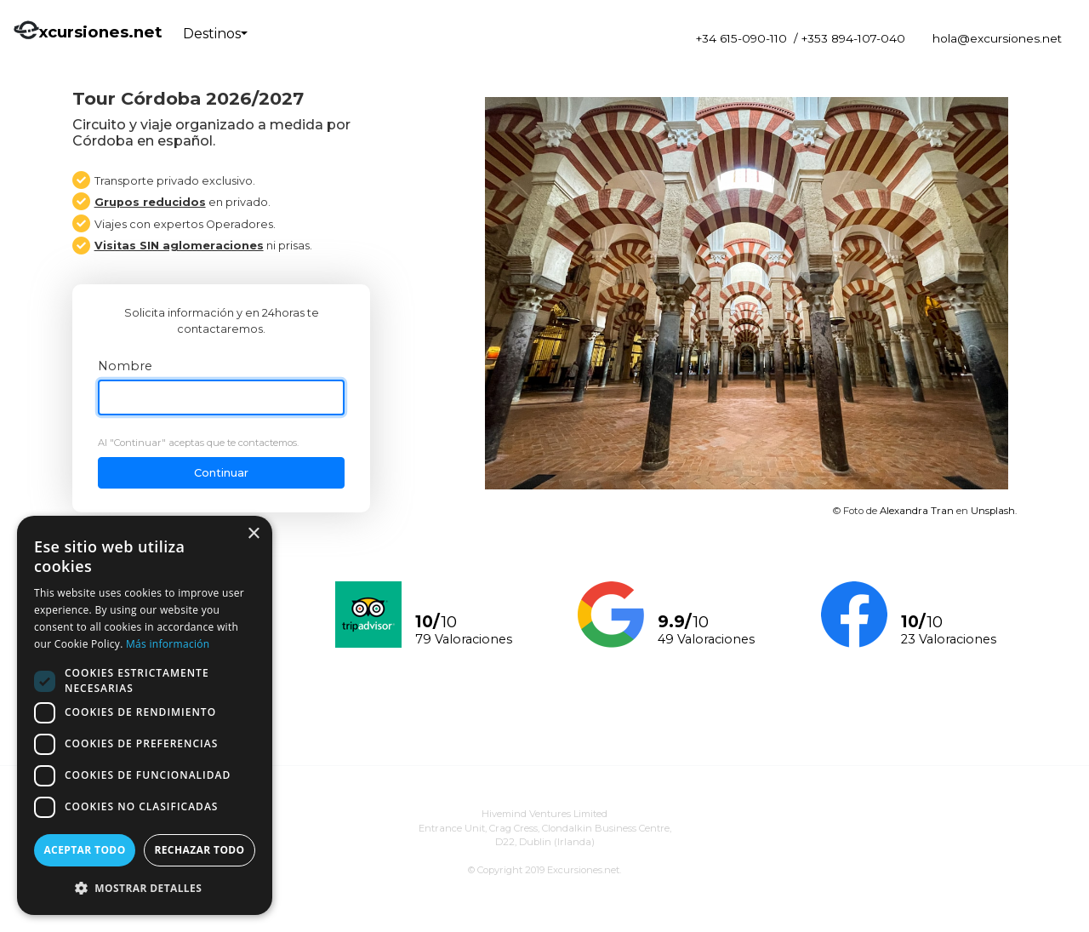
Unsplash (993, 511)
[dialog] (144, 715)
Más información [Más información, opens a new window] (167, 644)
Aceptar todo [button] (84, 850)
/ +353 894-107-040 (849, 38)
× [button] (253, 534)
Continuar (221, 472)
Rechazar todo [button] (199, 850)
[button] (144, 888)
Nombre (125, 366)
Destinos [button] (212, 34)
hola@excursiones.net (997, 38)
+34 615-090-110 (741, 38)
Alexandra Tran (917, 511)
